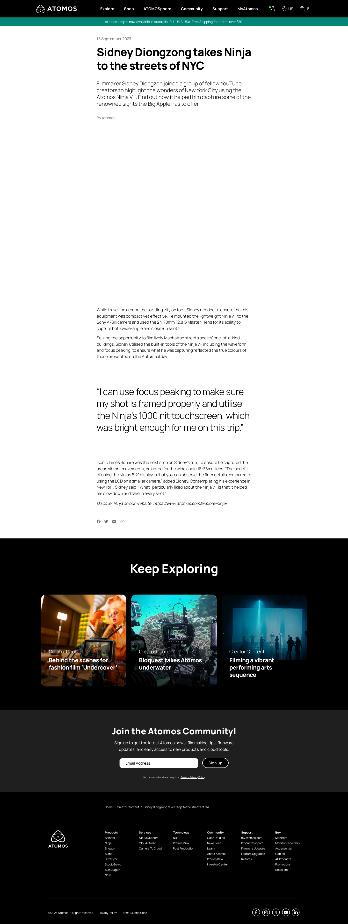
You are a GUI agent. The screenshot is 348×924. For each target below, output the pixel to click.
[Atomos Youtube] (286, 912)
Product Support (252, 843)
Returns (246, 859)
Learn (211, 848)
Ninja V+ (229, 316)
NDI (175, 838)
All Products (283, 859)
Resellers (281, 870)
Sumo (108, 854)
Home (109, 807)
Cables (280, 854)
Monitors (281, 838)
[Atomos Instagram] (266, 912)
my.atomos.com (251, 838)
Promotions (282, 864)
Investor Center (217, 864)
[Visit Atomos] (56, 9)
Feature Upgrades (253, 854)
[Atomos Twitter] (276, 912)
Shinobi (110, 838)
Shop (129, 8)
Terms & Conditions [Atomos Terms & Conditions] (134, 913)
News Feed (214, 843)
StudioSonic (113, 864)
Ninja (108, 843)
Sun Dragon (112, 870)
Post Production (183, 848)
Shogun (110, 848)
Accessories (283, 848)
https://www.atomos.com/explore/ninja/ (190, 503)
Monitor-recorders (287, 843)
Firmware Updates (253, 848)
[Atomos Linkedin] (296, 912)
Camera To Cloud (150, 848)
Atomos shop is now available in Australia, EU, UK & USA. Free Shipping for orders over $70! (174, 21)
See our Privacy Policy (193, 777)
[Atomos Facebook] (256, 912)
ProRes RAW (181, 843)
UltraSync (111, 859)
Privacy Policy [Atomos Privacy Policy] (108, 913)
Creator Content (128, 807)
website (143, 503)
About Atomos (216, 854)
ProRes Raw (215, 859)
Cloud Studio (147, 843)
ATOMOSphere (149, 838)
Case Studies (216, 838)
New (108, 875)
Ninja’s (125, 474)
